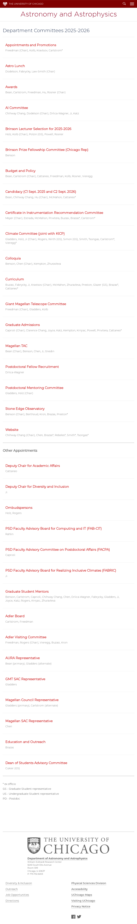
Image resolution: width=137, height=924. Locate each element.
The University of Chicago (26, 3)
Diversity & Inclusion (19, 883)
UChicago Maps (81, 894)
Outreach (12, 889)
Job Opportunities (17, 894)
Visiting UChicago (83, 900)
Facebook (73, 917)
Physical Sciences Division (88, 883)
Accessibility (79, 889)
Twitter (79, 917)
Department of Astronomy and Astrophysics (69, 14)
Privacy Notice (80, 906)
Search (124, 4)
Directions (12, 900)
